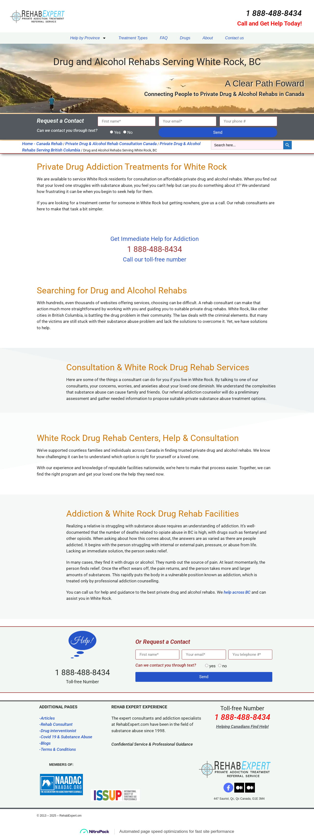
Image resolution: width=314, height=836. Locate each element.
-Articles (47, 718)
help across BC (237, 592)
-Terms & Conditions (57, 749)
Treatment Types (133, 38)
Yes (117, 132)
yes (212, 665)
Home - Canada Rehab (42, 143)
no (224, 665)
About (208, 38)
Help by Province (88, 38)
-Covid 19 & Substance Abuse (65, 736)
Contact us (234, 38)
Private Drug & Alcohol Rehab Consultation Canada (111, 143)
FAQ (164, 38)
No (130, 132)
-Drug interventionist (57, 730)
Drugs (185, 38)
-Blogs (45, 743)
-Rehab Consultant (56, 724)
